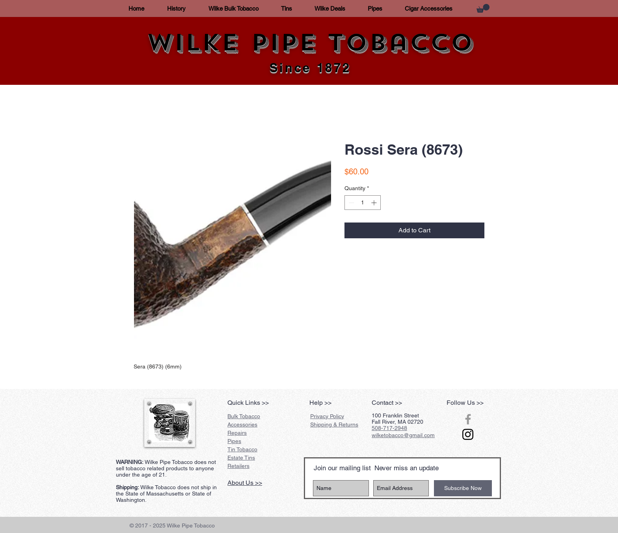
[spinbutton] (363, 202)
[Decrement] (351, 202)
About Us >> (244, 482)
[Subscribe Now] (463, 488)
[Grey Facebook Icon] (468, 419)
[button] (483, 8)
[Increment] (375, 202)
